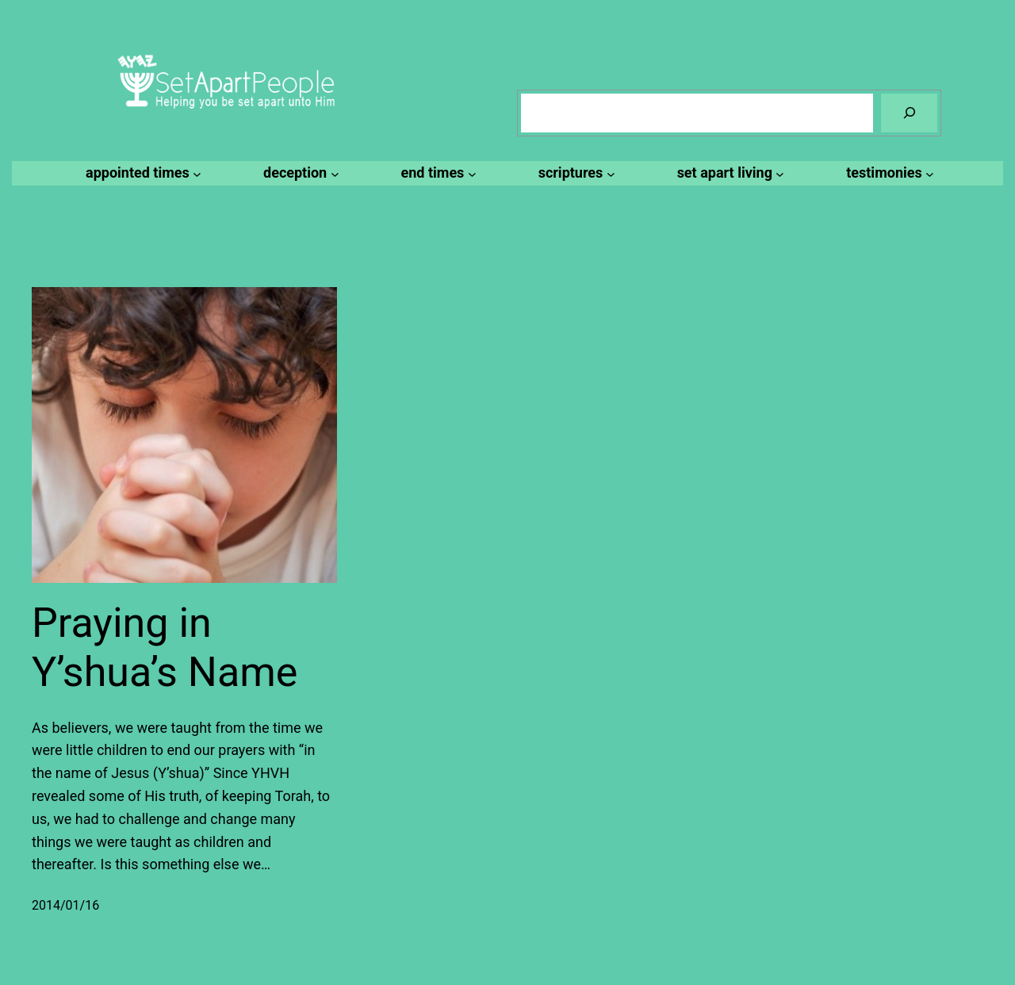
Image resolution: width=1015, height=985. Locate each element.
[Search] (909, 113)
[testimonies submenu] (887, 173)
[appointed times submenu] (141, 173)
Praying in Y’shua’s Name (164, 647)
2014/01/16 (65, 905)
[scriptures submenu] (574, 173)
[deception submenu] (299, 173)
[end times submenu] (436, 173)
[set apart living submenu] (728, 173)
